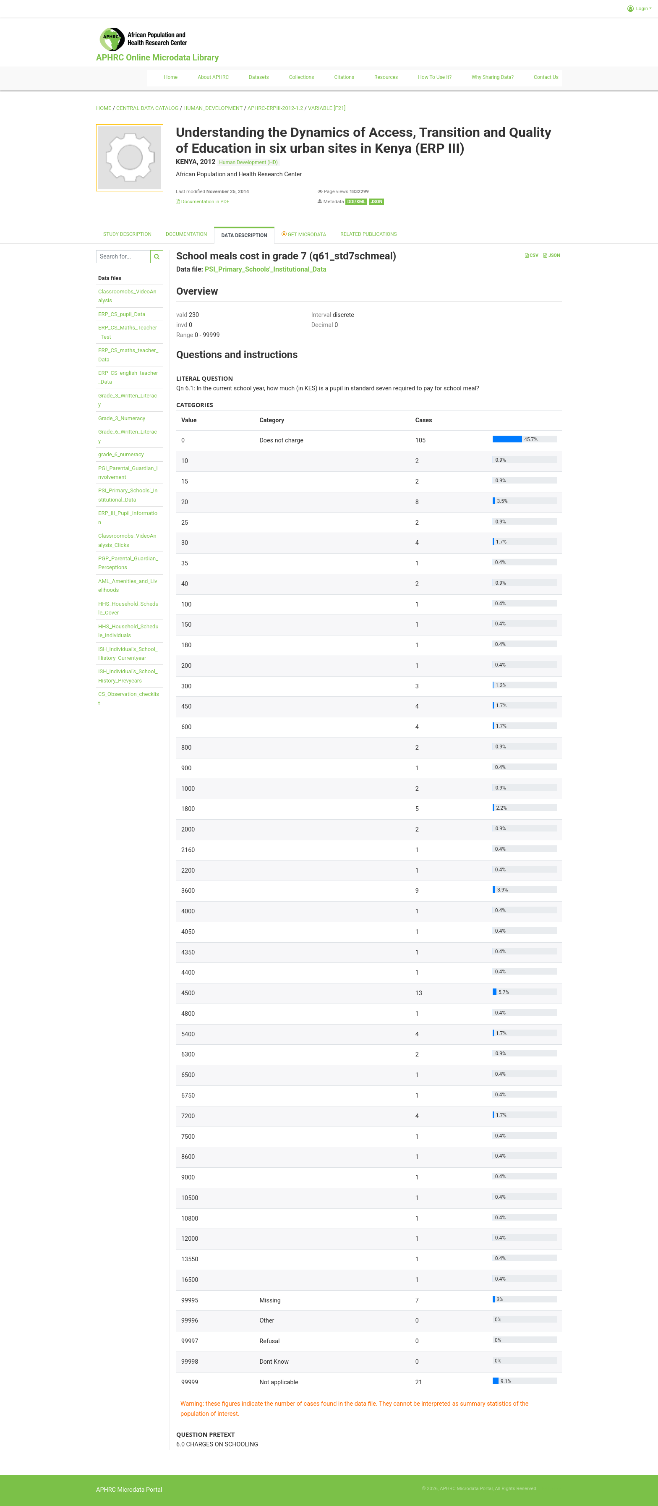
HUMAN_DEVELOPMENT (213, 108)
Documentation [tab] (186, 234)
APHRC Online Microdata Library (157, 57)
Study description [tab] (127, 234)
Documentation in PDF (203, 201)
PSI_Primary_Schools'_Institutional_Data (265, 269)
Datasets (259, 77)
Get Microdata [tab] (304, 234)
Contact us (546, 77)
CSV (531, 255)
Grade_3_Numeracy (121, 418)
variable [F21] (326, 108)
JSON (551, 255)
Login (637, 8)
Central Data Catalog (147, 108)
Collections (301, 77)
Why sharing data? (493, 77)
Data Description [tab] (244, 235)
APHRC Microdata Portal (129, 1489)
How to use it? (435, 77)
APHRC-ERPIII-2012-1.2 (275, 108)
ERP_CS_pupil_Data (121, 314)
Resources (386, 77)
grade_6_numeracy (121, 454)
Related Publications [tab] (368, 234)
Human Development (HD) (248, 162)
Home (171, 77)
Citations (344, 77)
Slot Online (550, 1488)
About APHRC (213, 77)
